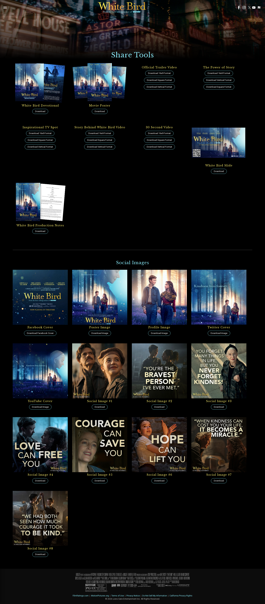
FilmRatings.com (81, 596)
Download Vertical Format (159, 87)
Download (40, 111)
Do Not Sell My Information (154, 596)
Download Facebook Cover (40, 333)
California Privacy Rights (181, 596)
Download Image (99, 333)
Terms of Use (117, 596)
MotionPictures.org (100, 596)
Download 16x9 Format (159, 73)
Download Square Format (159, 80)
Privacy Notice (133, 596)
